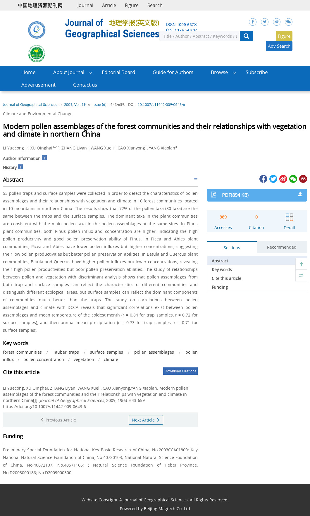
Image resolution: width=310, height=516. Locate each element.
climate (111, 359)
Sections (232, 247)
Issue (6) (99, 104)
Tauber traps (66, 352)
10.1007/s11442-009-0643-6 (161, 104)
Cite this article (226, 278)
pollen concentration (43, 359)
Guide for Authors (173, 72)
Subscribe (257, 72)
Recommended (282, 247)
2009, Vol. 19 (75, 104)
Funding (220, 287)
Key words (222, 269)
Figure (132, 5)
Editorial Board (118, 72)
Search (155, 5)
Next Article (146, 420)
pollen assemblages (154, 352)
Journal (85, 5)
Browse (219, 72)
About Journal (68, 72)
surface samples (106, 352)
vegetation (84, 359)
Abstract (220, 261)
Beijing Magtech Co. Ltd (167, 508)
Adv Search (279, 46)
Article (109, 5)
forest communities (22, 352)
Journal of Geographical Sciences (30, 104)
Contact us (85, 84)
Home (28, 72)
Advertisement (38, 84)
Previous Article (58, 420)
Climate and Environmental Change (38, 113)
